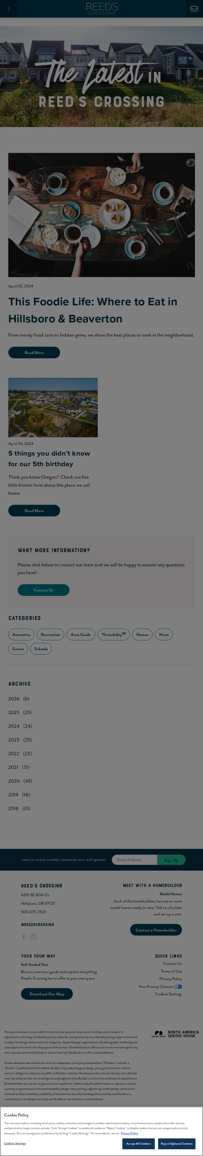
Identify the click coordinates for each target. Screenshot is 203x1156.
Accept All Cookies (138, 1145)
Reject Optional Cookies (177, 1145)
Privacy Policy (129, 1135)
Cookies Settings (15, 1145)
